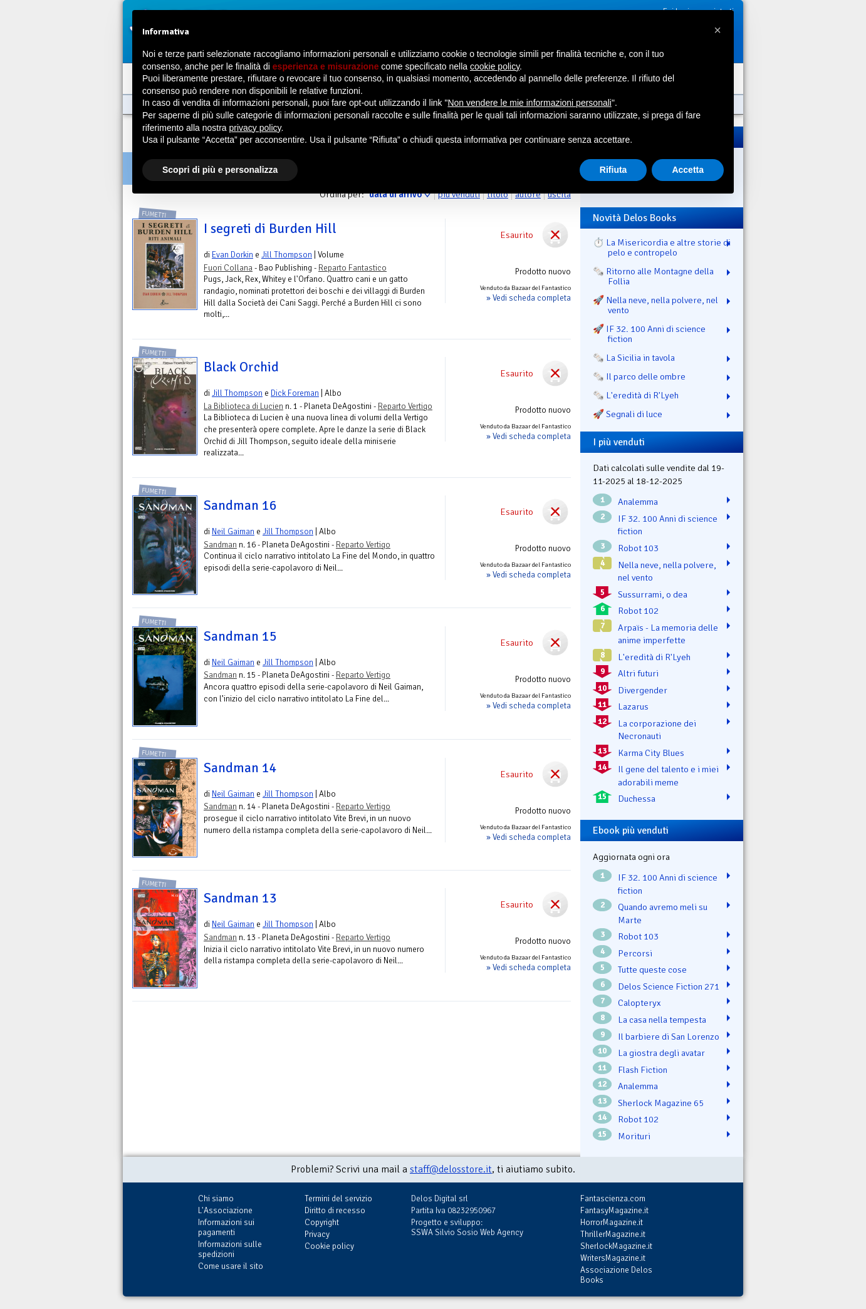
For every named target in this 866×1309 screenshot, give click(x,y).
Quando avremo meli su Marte (662, 913)
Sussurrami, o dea (652, 594)
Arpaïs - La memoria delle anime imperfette (668, 634)
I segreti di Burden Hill (270, 228)
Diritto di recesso (335, 1210)
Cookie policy (329, 1246)
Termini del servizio (338, 1198)
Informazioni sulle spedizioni (230, 1249)
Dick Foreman (295, 393)
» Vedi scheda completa (528, 297)
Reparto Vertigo (405, 406)
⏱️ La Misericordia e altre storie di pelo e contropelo (662, 247)
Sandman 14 (240, 768)
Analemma (638, 501)
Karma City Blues (651, 752)
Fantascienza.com (612, 1198)
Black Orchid (241, 367)
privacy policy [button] (255, 128)
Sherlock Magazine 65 (661, 1103)
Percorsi (635, 953)
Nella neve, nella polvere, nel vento (667, 571)
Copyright (322, 1222)
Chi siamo (216, 1198)
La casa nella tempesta (662, 1019)
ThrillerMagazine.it (612, 1234)
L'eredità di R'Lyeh (654, 657)
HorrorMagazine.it (611, 1222)
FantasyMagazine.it (614, 1210)
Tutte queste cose (652, 969)
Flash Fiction (642, 1069)
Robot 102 (638, 610)
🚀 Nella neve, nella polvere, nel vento (655, 305)
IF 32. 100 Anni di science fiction (667, 525)
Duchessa (636, 798)
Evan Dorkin (232, 254)
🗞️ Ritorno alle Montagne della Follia (653, 276)
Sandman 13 (240, 898)
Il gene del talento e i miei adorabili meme (668, 775)
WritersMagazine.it (612, 1258)
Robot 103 (638, 548)
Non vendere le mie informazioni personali (529, 103)
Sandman (220, 544)
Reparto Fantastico (352, 267)
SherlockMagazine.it (616, 1246)
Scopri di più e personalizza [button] (220, 170)
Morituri (634, 1136)
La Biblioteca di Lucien (243, 406)
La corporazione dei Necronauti (657, 730)
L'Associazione (225, 1210)
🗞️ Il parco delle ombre (639, 376)
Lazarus (633, 706)
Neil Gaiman (233, 531)
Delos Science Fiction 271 (668, 986)
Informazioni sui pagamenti (226, 1227)
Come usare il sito (230, 1266)
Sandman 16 (240, 505)
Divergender (642, 690)
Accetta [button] (688, 170)
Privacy (317, 1234)
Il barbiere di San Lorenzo (668, 1036)
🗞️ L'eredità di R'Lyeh (636, 395)
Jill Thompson (286, 254)
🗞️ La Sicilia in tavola (634, 358)
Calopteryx (639, 1002)
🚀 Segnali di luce (627, 414)
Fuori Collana (228, 267)
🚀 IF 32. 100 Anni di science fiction (649, 334)
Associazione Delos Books (616, 1275)
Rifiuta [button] (613, 170)
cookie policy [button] (494, 66)
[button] (717, 30)
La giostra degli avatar (661, 1052)
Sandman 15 (240, 636)
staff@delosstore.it (451, 1169)
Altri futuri (638, 673)
